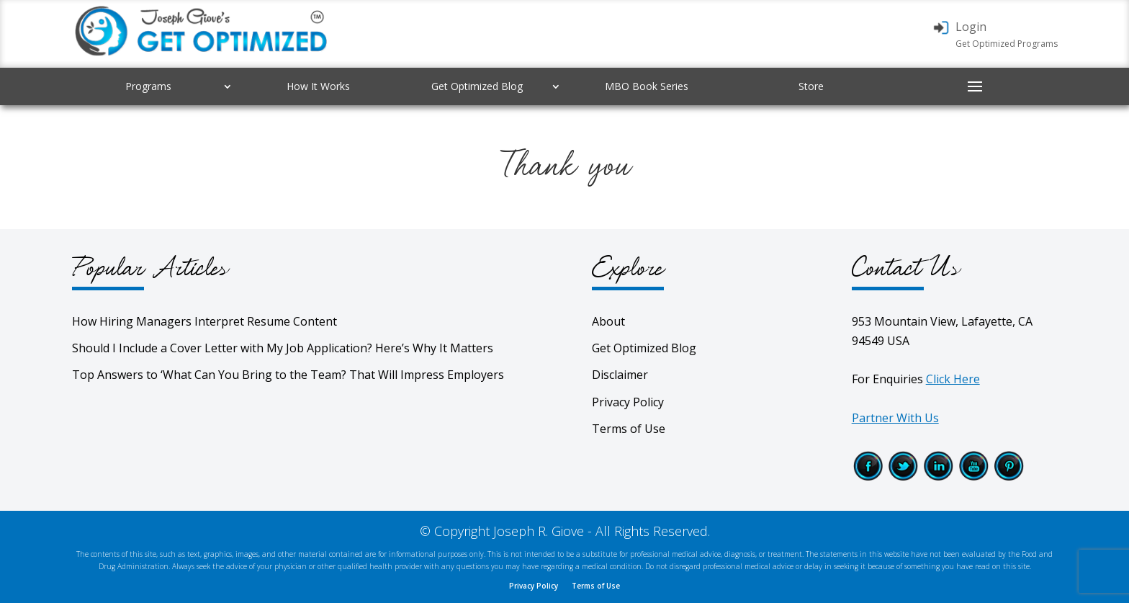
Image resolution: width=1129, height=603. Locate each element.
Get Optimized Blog (477, 86)
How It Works (318, 86)
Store (811, 86)
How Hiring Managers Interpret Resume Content (204, 321)
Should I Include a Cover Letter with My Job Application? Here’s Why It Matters (282, 348)
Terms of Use (628, 429)
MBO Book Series (646, 86)
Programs (148, 86)
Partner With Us (895, 418)
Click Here (953, 379)
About (608, 321)
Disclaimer (620, 375)
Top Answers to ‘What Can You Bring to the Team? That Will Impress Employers (288, 375)
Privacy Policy (628, 402)
